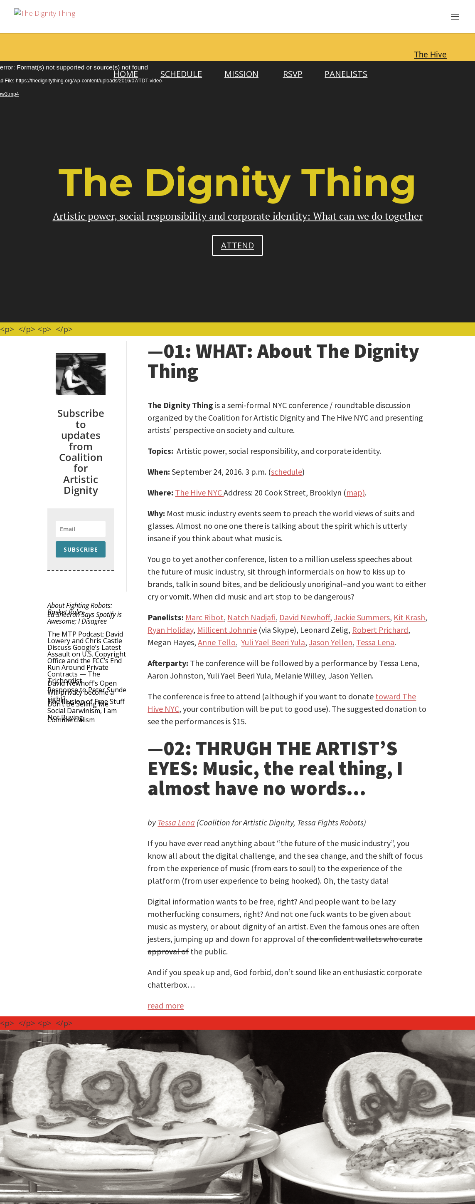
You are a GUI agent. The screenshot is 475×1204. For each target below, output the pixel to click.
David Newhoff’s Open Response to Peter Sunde (86, 686)
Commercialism (71, 719)
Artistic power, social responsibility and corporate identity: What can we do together (238, 216)
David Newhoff (304, 617)
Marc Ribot (204, 617)
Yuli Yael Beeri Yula (273, 642)
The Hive (430, 54)
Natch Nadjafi (251, 617)
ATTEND (237, 245)
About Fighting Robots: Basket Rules (79, 609)
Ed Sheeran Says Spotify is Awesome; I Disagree (84, 618)
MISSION (241, 73)
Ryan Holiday (170, 629)
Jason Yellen (330, 642)
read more (166, 1005)
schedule (286, 471)
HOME (125, 73)
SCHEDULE (181, 73)
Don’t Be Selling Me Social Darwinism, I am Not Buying (82, 710)
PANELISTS (346, 73)
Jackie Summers (362, 617)
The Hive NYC (199, 492)
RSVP (293, 73)
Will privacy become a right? (80, 696)
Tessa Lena (375, 642)
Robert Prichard (380, 629)
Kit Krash (409, 617)
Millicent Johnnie (227, 629)
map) (355, 492)
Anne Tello (217, 642)
